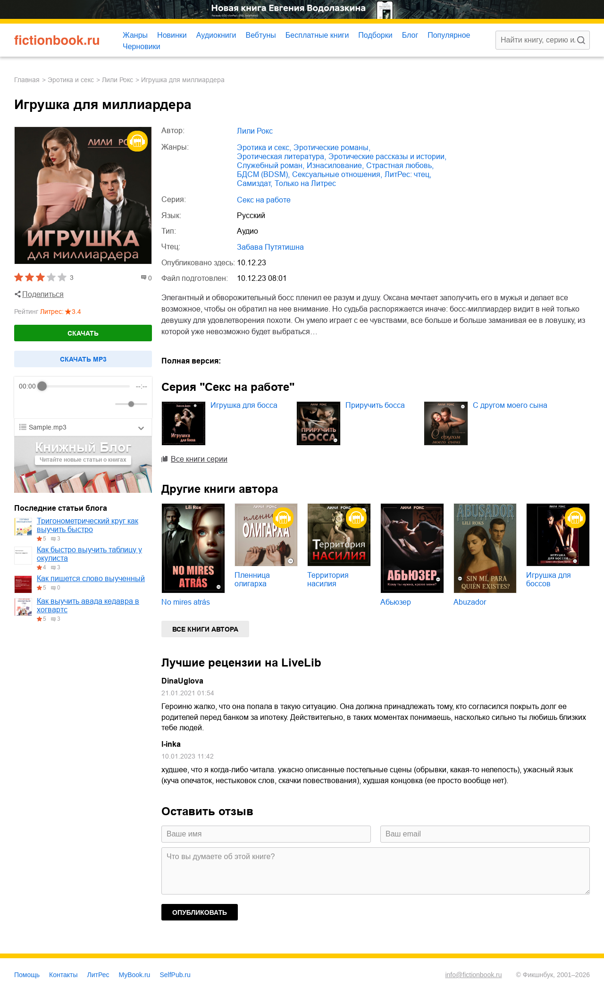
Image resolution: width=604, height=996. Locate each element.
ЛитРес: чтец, (408, 174)
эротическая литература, (281, 156)
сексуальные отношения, (337, 174)
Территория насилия (328, 579)
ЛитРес (98, 975)
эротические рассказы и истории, (387, 156)
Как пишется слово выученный (91, 578)
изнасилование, (335, 165)
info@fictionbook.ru (473, 975)
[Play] (49, 404)
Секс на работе (264, 200)
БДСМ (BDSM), (263, 174)
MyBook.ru (135, 975)
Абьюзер (395, 602)
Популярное (449, 35)
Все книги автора (205, 629)
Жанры (135, 35)
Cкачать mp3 (83, 359)
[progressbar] (86, 386)
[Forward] (69, 404)
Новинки (172, 35)
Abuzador (469, 602)
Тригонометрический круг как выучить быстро (87, 525)
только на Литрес (305, 183)
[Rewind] (28, 404)
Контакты (63, 975)
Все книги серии (199, 459)
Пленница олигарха (252, 579)
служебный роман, (270, 165)
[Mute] (106, 404)
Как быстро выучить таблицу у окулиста (89, 554)
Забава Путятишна (270, 247)
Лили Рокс (117, 80)
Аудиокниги (216, 35)
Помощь (27, 975)
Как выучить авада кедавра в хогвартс (88, 605)
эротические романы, (332, 147)
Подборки (375, 35)
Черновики (141, 46)
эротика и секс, (264, 147)
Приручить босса (375, 405)
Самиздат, (254, 183)
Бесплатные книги (317, 35)
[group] (83, 397)
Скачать (83, 333)
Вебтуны (260, 35)
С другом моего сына (510, 405)
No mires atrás (185, 602)
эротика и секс (71, 80)
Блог (410, 35)
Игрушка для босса (243, 405)
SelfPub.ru (174, 975)
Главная (27, 80)
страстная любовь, (400, 165)
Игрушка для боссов (548, 579)
